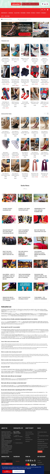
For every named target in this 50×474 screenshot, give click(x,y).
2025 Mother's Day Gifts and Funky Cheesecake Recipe (8, 231)
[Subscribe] (6, 464)
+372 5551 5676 (18, 439)
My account (47, 9)
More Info (29, 468)
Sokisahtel (17, 461)
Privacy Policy (27, 437)
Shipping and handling (29, 433)
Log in (39, 460)
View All (25, 188)
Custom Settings (18, 471)
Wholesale (27, 435)
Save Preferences (7, 471)
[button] (48, 114)
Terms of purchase (28, 432)
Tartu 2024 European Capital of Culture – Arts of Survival (24, 276)
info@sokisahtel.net (18, 442)
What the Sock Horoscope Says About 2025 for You (8, 253)
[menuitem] (4, 13)
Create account (41, 464)
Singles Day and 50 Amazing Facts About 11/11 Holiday (9, 299)
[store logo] (16, 4)
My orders (40, 462)
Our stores (7, 16)
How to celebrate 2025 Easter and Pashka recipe (24, 231)
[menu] (25, 14)
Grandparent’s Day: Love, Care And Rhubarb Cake (39, 210)
